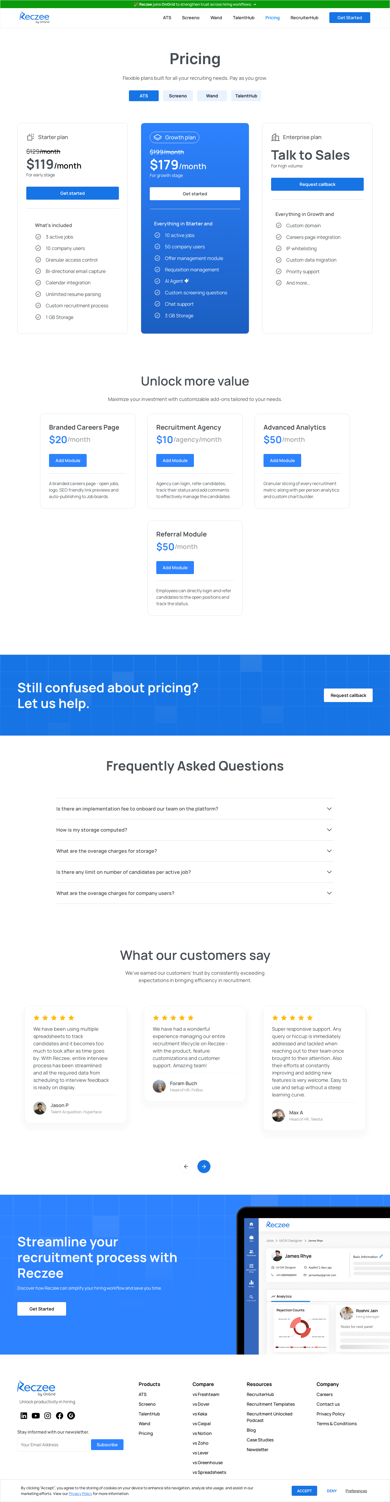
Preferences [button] (356, 1490)
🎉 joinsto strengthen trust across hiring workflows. (195, 4)
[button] (186, 1169)
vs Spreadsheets (209, 1472)
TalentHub (244, 18)
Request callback (348, 695)
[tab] (144, 95)
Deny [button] (332, 1490)
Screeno (191, 18)
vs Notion (202, 1433)
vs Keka (200, 1414)
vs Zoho (201, 1443)
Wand (216, 18)
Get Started (349, 18)
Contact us (328, 1404)
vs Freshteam (206, 1394)
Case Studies (260, 1440)
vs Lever (201, 1453)
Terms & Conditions (337, 1424)
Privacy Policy (331, 1414)
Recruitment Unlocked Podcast (269, 1417)
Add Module (68, 460)
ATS (167, 18)
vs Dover (201, 1404)
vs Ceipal (202, 1424)
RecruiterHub (304, 18)
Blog (251, 1430)
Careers (325, 1394)
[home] (34, 17)
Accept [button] (304, 1490)
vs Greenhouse (208, 1462)
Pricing (272, 18)
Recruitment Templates (271, 1404)
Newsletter (257, 1449)
